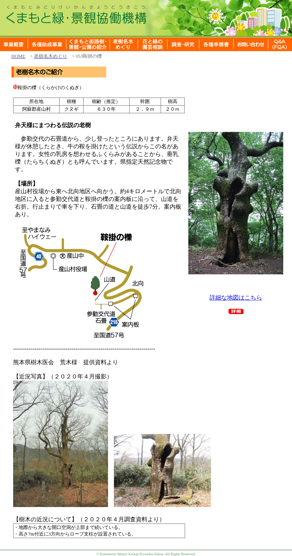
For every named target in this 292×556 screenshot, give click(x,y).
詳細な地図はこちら (236, 297)
